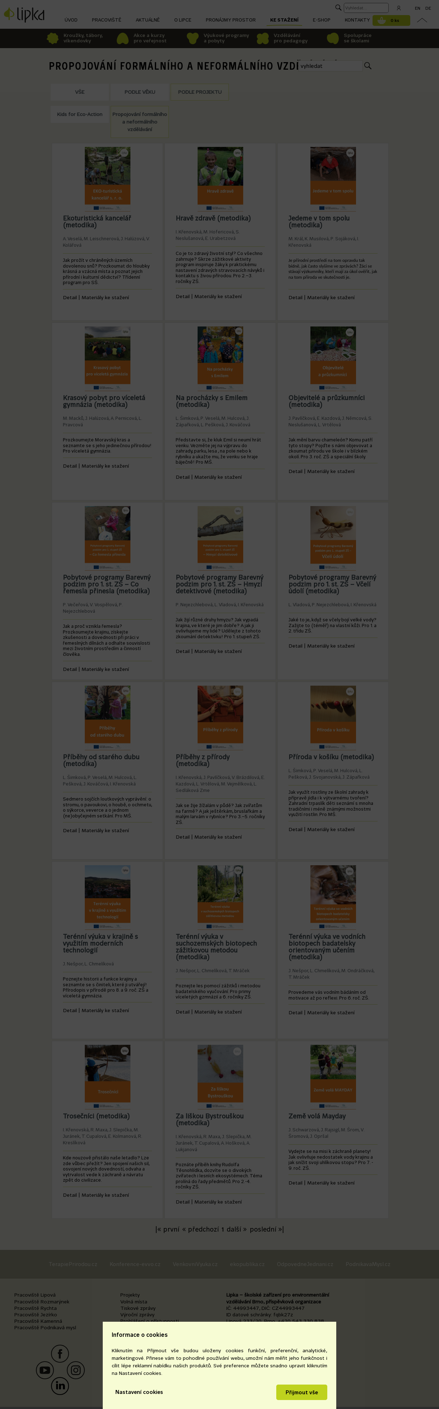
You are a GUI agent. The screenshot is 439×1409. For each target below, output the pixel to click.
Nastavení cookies (139, 1392)
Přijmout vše (302, 1392)
